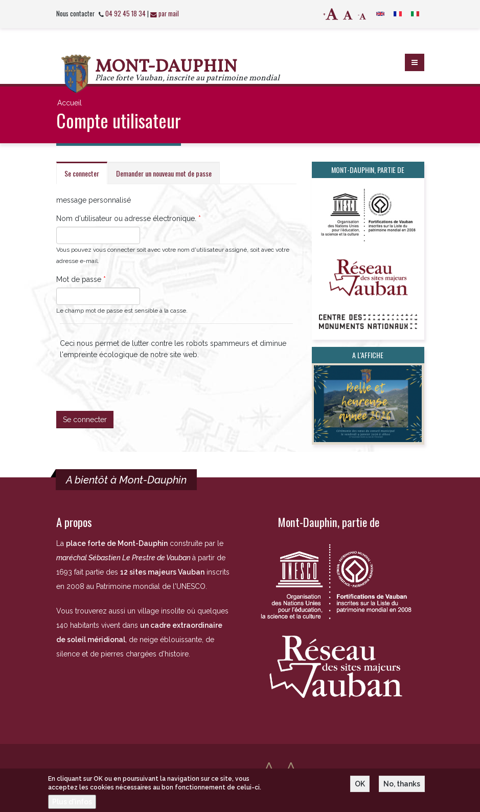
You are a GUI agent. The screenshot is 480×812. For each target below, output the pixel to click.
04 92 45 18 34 (125, 13)
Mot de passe (81, 279)
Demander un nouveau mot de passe (164, 173)
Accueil (69, 103)
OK (360, 787)
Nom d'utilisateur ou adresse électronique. (128, 218)
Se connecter (85, 176)
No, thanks (401, 787)
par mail (164, 13)
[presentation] (137, 380)
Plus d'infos (72, 805)
